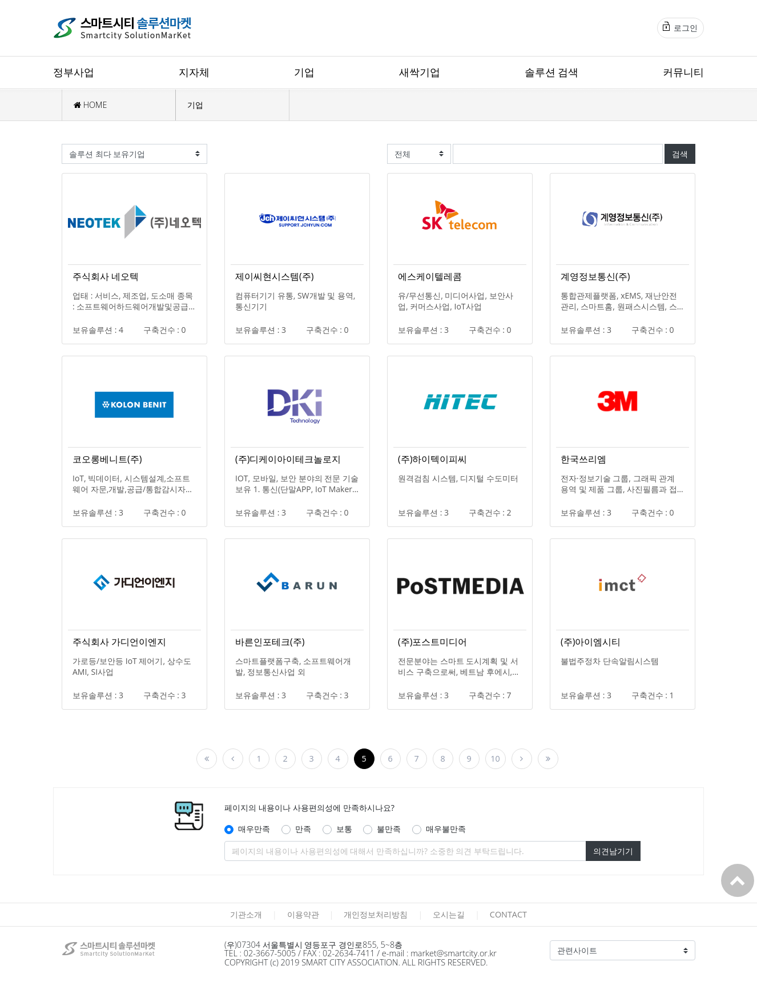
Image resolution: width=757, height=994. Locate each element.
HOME (90, 104)
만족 (303, 828)
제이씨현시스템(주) (274, 276)
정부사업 (73, 72)
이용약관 (303, 914)
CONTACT (508, 914)
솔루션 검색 (552, 72)
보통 (344, 828)
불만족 (389, 828)
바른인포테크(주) (269, 641)
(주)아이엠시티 (591, 641)
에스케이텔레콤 (430, 276)
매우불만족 (446, 828)
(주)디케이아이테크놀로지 (288, 459)
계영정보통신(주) (595, 276)
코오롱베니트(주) (107, 459)
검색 (680, 153)
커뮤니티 (683, 72)
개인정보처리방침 (376, 914)
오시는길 (449, 914)
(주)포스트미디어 (432, 641)
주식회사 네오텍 (106, 276)
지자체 (194, 72)
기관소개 (246, 914)
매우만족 (254, 828)
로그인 (680, 27)
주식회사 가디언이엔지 (119, 641)
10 (495, 758)
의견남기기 (613, 851)
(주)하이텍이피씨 (432, 459)
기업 (304, 72)
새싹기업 (419, 72)
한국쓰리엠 (583, 459)
